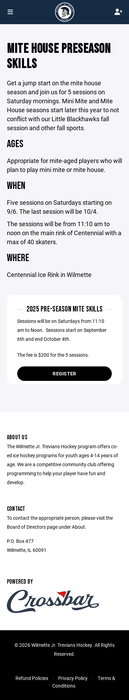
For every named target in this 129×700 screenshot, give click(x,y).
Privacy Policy (73, 678)
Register (64, 373)
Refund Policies (31, 678)
